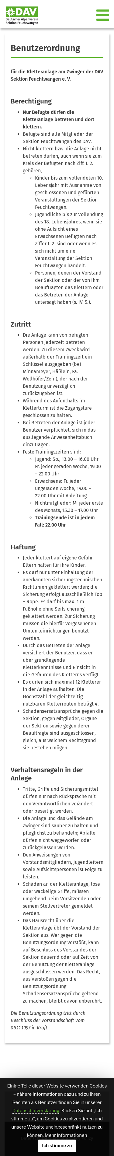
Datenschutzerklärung (36, 1110)
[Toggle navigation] (103, 15)
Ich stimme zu (57, 1145)
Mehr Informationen (66, 1135)
